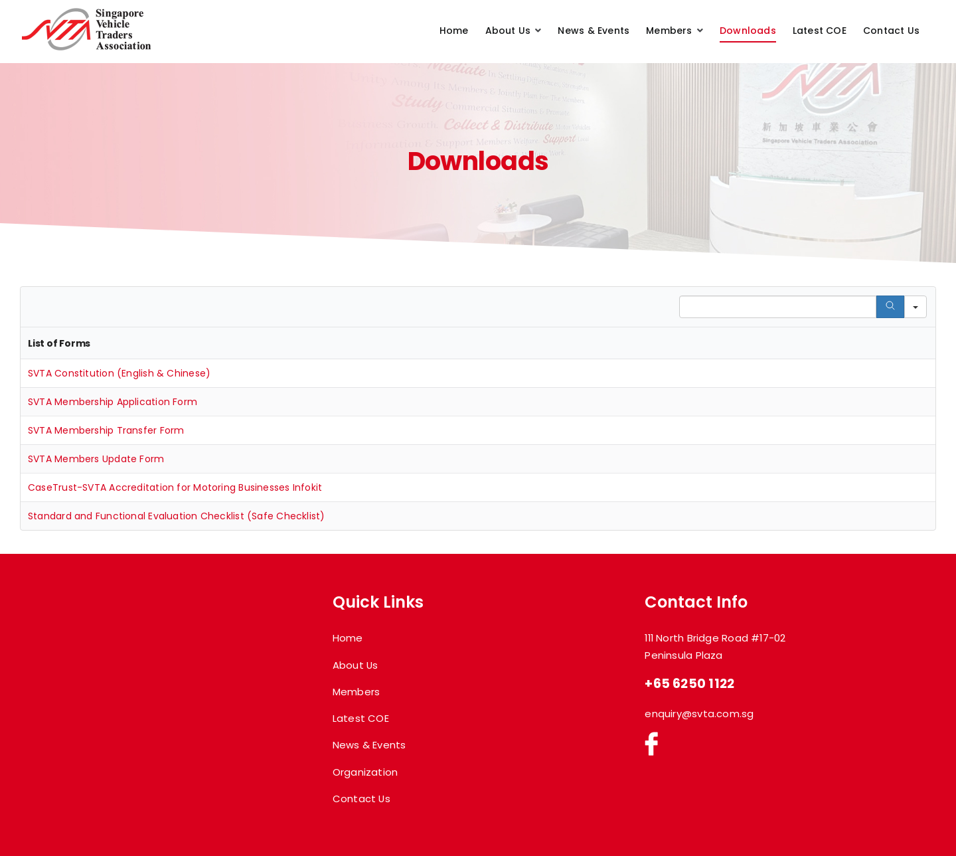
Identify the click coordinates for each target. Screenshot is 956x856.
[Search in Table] (777, 307)
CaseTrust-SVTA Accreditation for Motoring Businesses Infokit (175, 487)
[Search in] (915, 307)
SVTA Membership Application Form (112, 401)
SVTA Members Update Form (96, 459)
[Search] (890, 307)
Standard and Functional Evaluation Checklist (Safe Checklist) (176, 516)
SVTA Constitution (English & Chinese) (119, 373)
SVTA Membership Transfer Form (106, 430)
